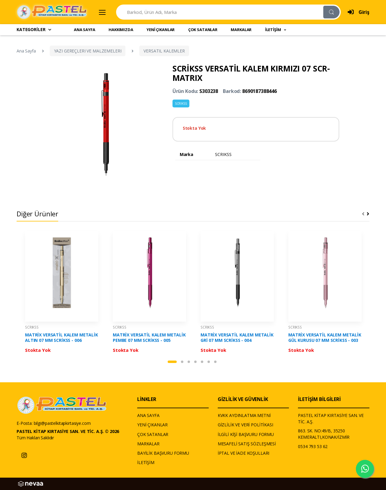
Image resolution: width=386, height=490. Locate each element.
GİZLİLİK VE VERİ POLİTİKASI (245, 425)
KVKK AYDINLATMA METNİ (244, 415)
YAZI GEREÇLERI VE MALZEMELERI (88, 51)
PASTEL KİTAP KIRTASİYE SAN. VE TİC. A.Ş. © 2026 (68, 431)
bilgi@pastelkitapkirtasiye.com (62, 423)
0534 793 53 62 (312, 446)
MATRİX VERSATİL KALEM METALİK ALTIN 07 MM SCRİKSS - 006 (61, 337)
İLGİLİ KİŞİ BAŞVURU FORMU (246, 434)
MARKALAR (241, 29)
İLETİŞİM (145, 462)
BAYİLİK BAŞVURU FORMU (163, 453)
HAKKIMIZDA (121, 29)
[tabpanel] (62, 293)
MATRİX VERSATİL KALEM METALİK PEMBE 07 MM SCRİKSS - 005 (149, 337)
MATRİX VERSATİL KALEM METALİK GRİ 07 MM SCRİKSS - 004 (237, 337)
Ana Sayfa (26, 51)
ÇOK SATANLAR (202, 29)
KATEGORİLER (34, 29)
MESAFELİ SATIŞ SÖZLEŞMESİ (247, 444)
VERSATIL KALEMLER (164, 51)
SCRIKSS (181, 103)
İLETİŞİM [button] (273, 29)
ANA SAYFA (84, 29)
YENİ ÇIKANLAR (161, 29)
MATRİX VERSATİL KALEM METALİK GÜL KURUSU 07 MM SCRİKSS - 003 (324, 337)
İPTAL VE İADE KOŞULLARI (244, 453)
